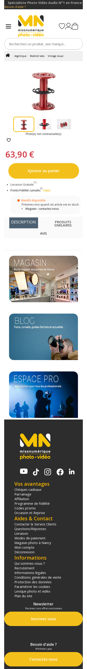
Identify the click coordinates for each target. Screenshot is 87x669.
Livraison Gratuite (23, 185)
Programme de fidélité (32, 503)
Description (23, 222)
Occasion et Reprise (29, 512)
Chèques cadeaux (28, 489)
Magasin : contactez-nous (42, 209)
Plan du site (23, 596)
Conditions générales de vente (37, 577)
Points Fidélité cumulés (25, 190)
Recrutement (24, 568)
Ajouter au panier (44, 170)
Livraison (21, 533)
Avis (43, 233)
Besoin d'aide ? (15, 7)
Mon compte (24, 547)
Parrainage (22, 494)
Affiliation (21, 498)
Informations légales (30, 572)
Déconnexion (24, 552)
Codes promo (25, 508)
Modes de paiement (29, 538)
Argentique (20, 56)
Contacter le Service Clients (35, 524)
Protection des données (33, 582)
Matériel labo (37, 56)
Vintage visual (55, 56)
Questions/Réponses (30, 528)
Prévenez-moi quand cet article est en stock (50, 205)
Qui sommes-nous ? (29, 563)
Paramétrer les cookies (32, 586)
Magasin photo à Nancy (32, 542)
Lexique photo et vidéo (32, 591)
